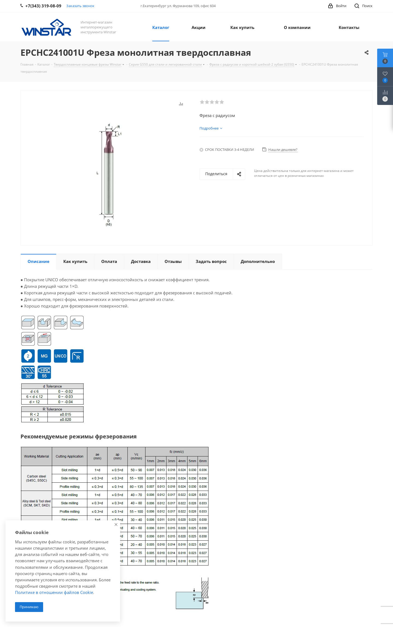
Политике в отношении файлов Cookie (54, 592)
